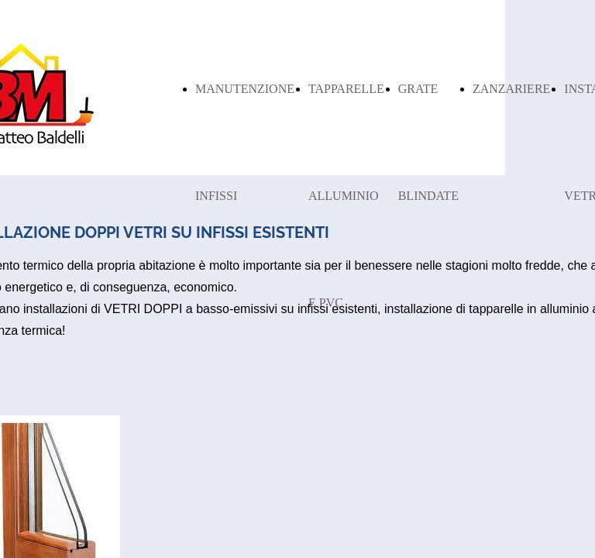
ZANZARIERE (511, 88)
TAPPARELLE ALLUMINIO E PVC (346, 195)
